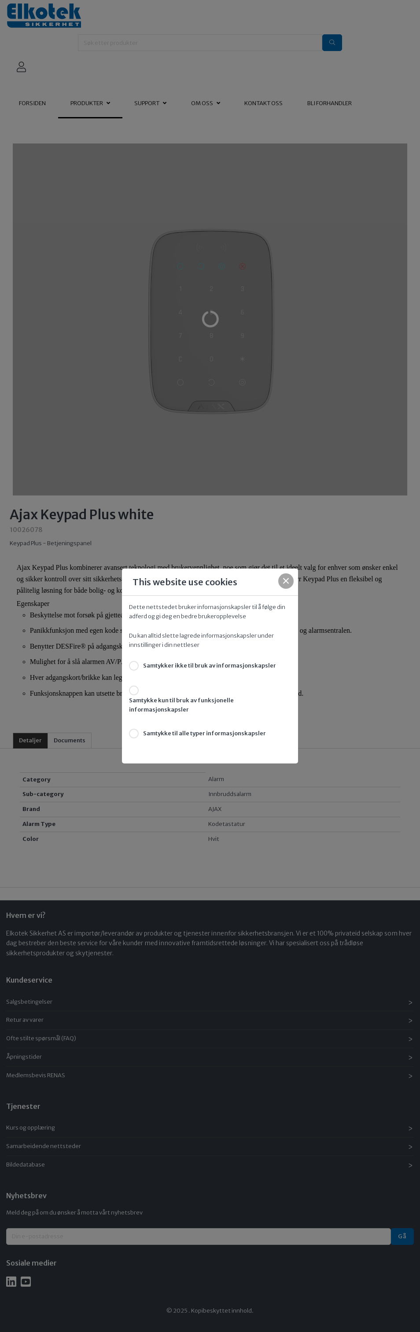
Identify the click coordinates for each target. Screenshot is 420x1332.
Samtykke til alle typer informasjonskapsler (204, 733)
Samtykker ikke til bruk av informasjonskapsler (209, 665)
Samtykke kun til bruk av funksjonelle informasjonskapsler (181, 705)
